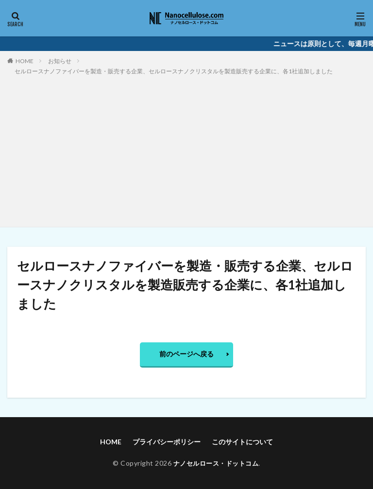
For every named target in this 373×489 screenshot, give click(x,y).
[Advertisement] (186, 149)
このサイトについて (242, 442)
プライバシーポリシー (167, 442)
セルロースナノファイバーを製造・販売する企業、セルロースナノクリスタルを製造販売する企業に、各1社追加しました (174, 71)
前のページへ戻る (186, 354)
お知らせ (59, 61)
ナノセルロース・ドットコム (216, 463)
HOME (25, 61)
